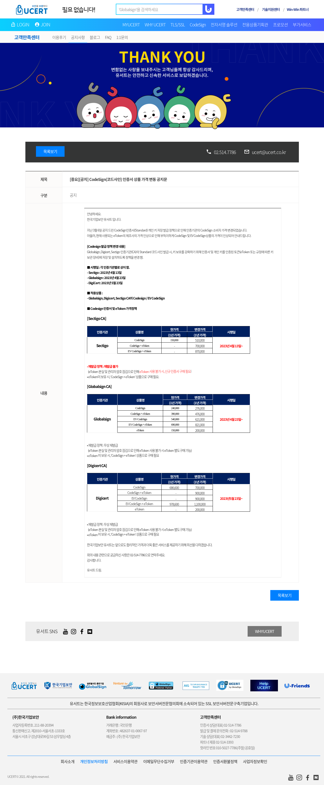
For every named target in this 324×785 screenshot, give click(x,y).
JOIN (46, 24)
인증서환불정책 (225, 761)
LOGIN (23, 24)
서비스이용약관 (125, 761)
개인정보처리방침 (94, 761)
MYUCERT (131, 24)
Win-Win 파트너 (297, 9)
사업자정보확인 (255, 761)
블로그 (95, 37)
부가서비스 (302, 24)
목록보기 (50, 151)
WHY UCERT (155, 24)
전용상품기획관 (255, 24)
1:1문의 (122, 37)
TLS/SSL (178, 24)
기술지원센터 (271, 9)
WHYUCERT (264, 631)
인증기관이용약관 (193, 761)
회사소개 (67, 761)
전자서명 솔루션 (224, 24)
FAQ (108, 37)
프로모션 (280, 24)
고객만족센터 (245, 9)
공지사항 (78, 37)
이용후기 (59, 37)
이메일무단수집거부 (158, 761)
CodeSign (198, 24)
